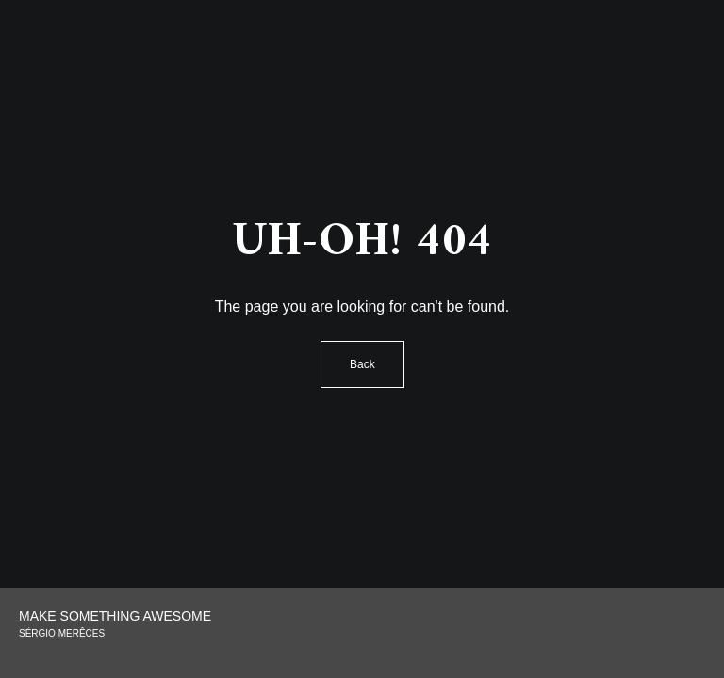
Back (362, 364)
